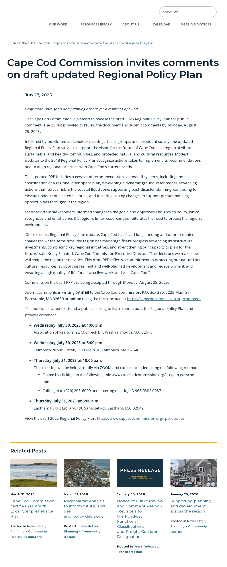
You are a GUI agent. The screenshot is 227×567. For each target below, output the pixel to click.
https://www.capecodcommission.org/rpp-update (140, 418)
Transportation (129, 551)
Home (14, 43)
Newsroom (44, 43)
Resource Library (96, 24)
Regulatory (32, 537)
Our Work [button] (58, 24)
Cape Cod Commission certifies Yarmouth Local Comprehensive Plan (32, 508)
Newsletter (36, 526)
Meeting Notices (196, 24)
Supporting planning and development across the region (190, 506)
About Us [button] (130, 24)
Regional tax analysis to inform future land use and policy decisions (84, 508)
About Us (27, 43)
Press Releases (146, 546)
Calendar (161, 24)
